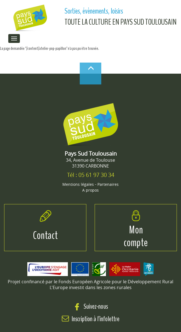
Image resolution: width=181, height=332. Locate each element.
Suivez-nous (90, 306)
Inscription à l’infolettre (95, 319)
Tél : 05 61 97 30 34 (90, 175)
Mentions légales (78, 184)
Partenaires (108, 184)
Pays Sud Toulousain (91, 153)
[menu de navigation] (14, 38)
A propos (90, 190)
